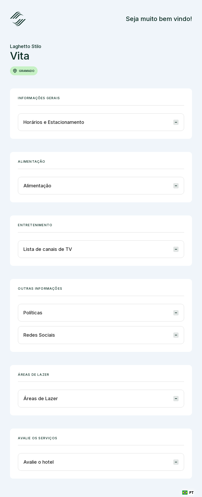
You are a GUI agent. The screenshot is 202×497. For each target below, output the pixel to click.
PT (188, 492)
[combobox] (188, 492)
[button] (100, 122)
